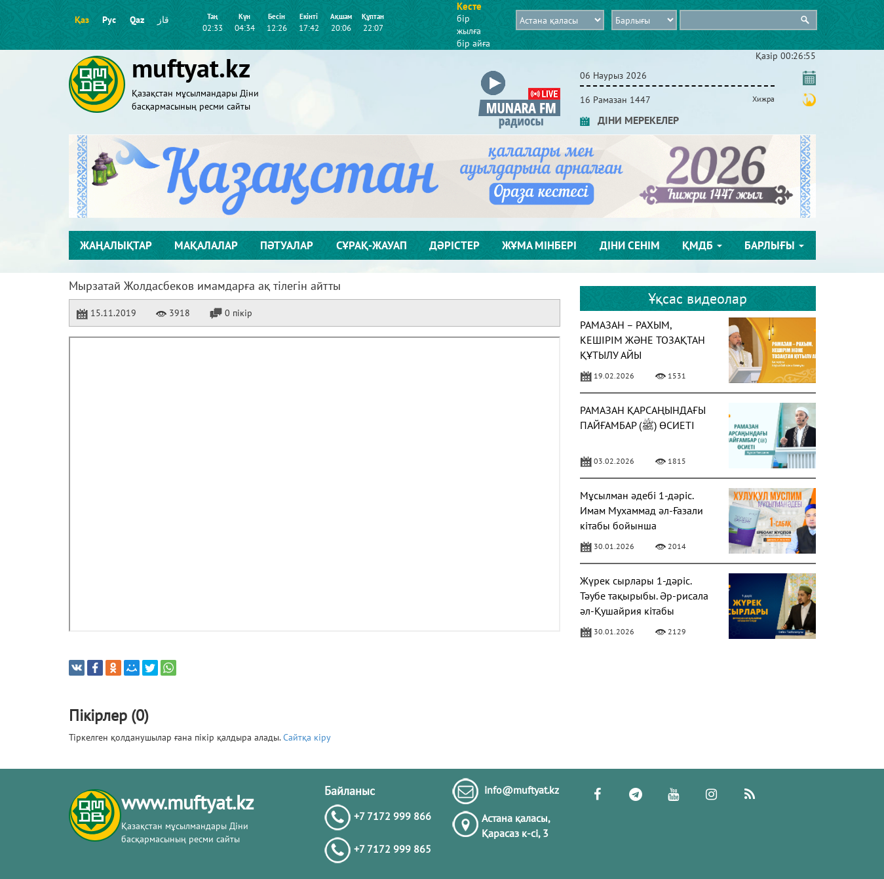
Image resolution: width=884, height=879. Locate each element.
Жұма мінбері (539, 245)
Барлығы (774, 245)
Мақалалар (206, 245)
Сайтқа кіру (307, 737)
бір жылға (469, 24)
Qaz (137, 20)
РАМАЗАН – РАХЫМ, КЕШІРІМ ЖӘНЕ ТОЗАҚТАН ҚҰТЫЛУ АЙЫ (642, 339)
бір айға (473, 43)
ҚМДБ (702, 245)
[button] (519, 73)
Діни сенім (630, 245)
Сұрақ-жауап (371, 245)
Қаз (82, 20)
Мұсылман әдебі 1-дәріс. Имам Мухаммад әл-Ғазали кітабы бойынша (641, 510)
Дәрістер (454, 245)
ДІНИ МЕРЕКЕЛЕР (629, 120)
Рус (109, 20)
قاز (163, 20)
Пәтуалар (286, 245)
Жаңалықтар (116, 245)
